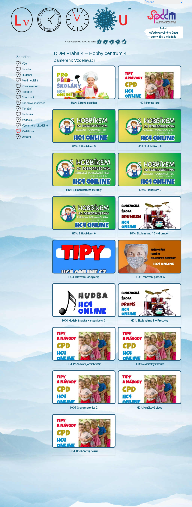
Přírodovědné (30, 86)
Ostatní (26, 137)
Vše (24, 63)
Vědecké (27, 120)
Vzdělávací (28, 131)
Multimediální (30, 80)
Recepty (27, 91)
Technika (27, 114)
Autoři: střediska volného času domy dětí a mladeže (163, 32)
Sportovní (28, 97)
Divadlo (26, 69)
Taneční (27, 108)
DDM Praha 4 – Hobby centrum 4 (90, 53)
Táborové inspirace (33, 103)
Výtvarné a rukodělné (35, 125)
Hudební (27, 75)
